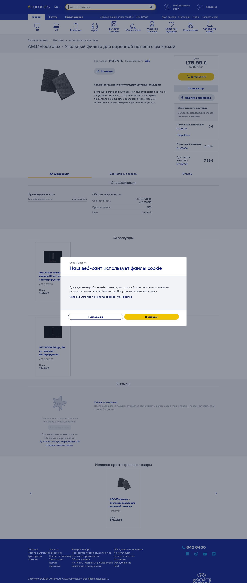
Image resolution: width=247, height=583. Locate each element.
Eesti (72, 262)
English (82, 262)
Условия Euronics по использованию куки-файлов (101, 296)
